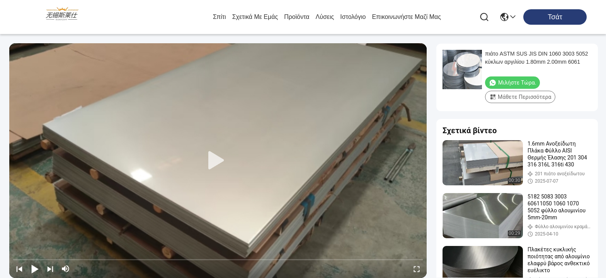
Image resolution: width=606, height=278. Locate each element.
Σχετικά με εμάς (255, 17)
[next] (50, 269)
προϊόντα (296, 17)
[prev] (19, 269)
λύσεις (325, 17)
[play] (218, 160)
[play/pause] (35, 269)
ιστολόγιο (353, 17)
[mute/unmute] (65, 269)
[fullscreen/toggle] (416, 269)
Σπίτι (219, 17)
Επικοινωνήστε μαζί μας (406, 17)
